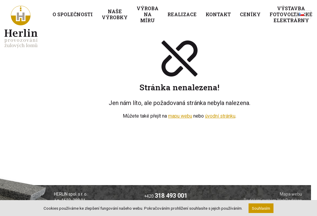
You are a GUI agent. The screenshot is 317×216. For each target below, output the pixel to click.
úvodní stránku (220, 116)
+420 (165, 196)
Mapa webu (291, 194)
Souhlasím (261, 208)
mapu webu (180, 116)
